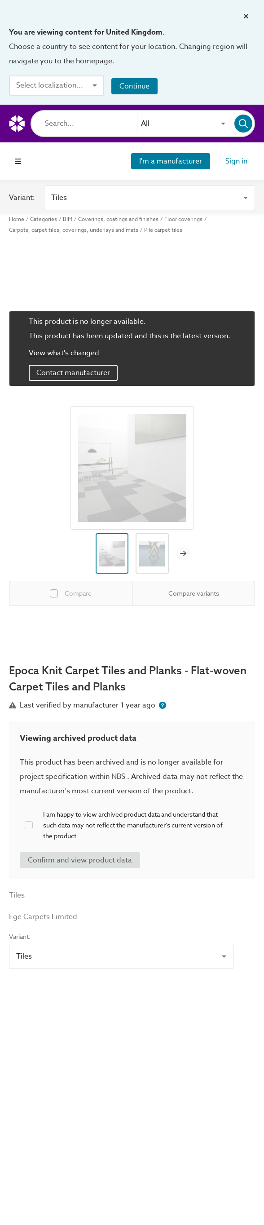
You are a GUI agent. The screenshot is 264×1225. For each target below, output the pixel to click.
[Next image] (183, 553)
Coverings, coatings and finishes (118, 219)
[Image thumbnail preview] (112, 553)
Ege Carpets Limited (43, 916)
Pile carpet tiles (163, 230)
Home (16, 219)
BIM (67, 219)
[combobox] (56, 85)
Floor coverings (183, 219)
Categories (43, 219)
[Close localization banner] (246, 16)
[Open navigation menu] (18, 161)
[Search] (91, 123)
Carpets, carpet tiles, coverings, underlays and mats (73, 230)
